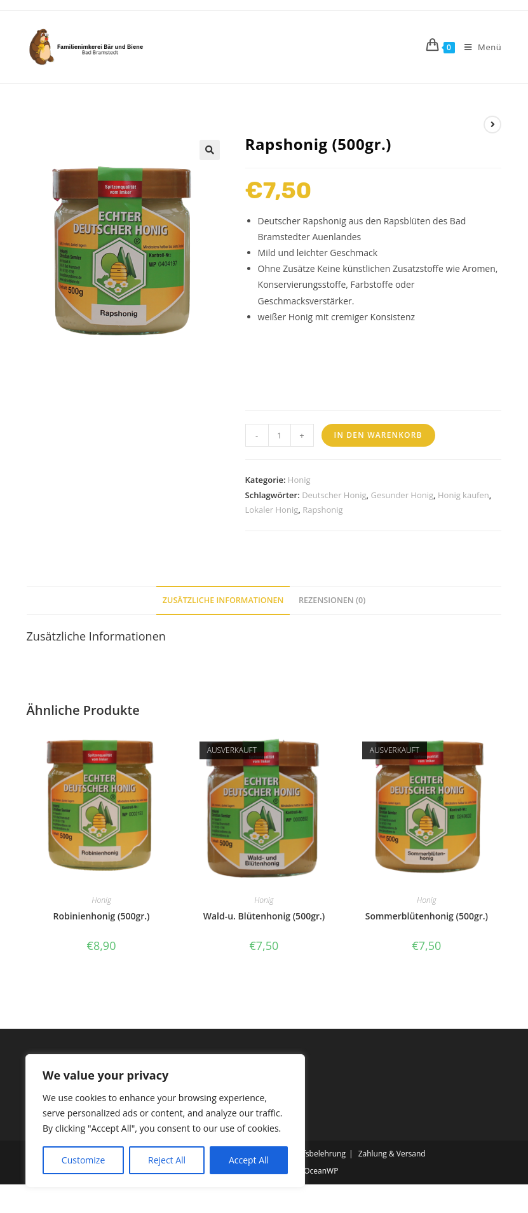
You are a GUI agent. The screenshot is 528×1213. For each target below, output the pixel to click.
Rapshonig (322, 509)
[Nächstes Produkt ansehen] (492, 124)
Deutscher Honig (334, 495)
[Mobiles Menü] (478, 47)
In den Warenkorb (378, 435)
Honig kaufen (463, 495)
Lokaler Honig (272, 509)
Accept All (249, 1160)
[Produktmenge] (279, 435)
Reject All (167, 1160)
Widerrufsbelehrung (309, 1153)
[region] (165, 1121)
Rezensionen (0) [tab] (332, 600)
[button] (210, 150)
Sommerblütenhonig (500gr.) (426, 916)
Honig (299, 479)
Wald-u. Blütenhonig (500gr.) (264, 916)
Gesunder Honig (402, 495)
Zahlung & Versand (392, 1153)
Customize (83, 1160)
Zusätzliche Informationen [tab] (223, 600)
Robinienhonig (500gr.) (101, 916)
